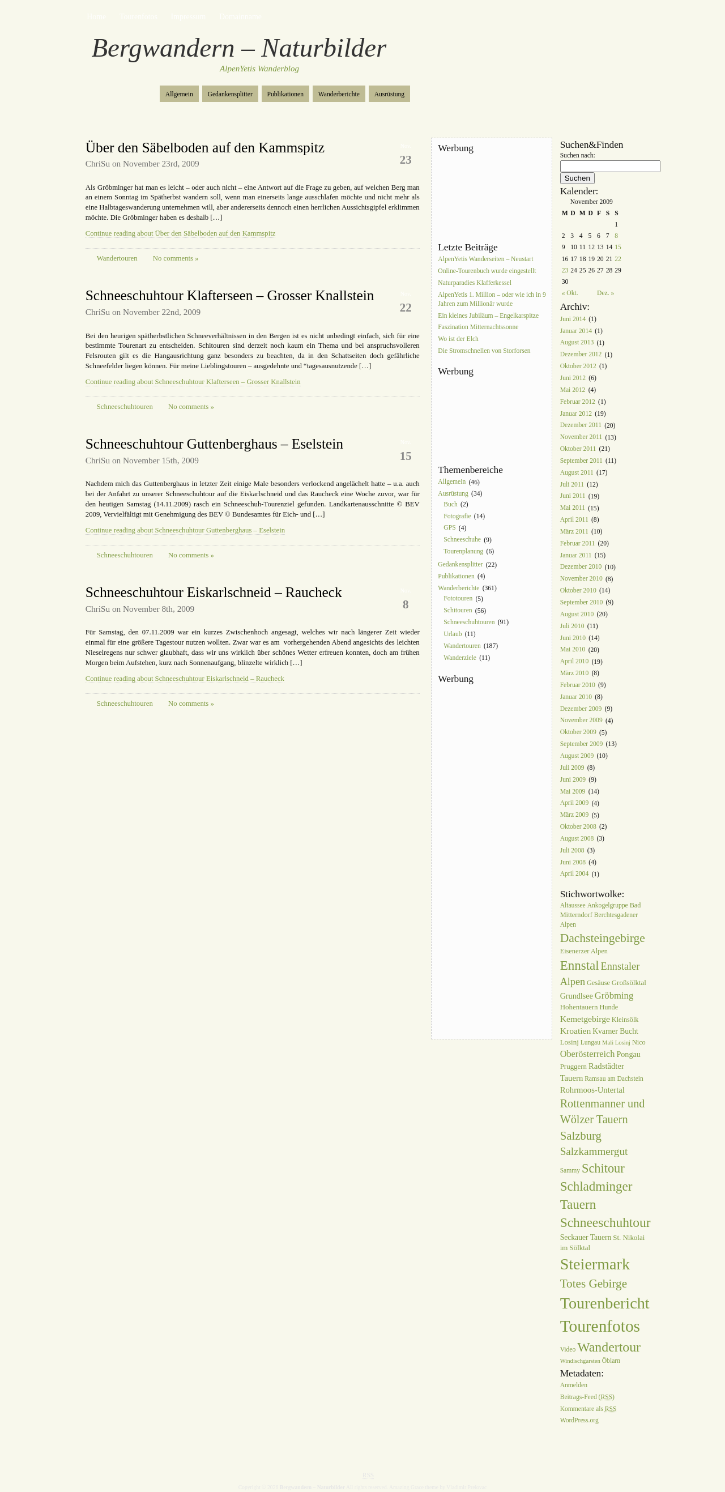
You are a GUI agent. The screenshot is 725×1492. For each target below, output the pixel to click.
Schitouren (457, 611)
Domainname (240, 16)
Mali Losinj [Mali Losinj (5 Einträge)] (616, 1042)
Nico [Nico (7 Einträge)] (639, 1042)
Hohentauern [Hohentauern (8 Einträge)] (579, 1007)
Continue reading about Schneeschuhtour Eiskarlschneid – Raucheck (185, 679)
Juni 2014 (573, 319)
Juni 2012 (573, 378)
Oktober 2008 (578, 826)
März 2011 (574, 531)
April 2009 (574, 803)
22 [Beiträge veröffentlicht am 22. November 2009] (618, 259)
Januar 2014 (576, 331)
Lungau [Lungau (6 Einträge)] (590, 1042)
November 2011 (581, 437)
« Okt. (570, 293)
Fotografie (457, 516)
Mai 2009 (573, 791)
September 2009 (581, 744)
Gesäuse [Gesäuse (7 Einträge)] (598, 983)
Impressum (188, 16)
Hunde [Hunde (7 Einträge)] (608, 1007)
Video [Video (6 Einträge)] (568, 1349)
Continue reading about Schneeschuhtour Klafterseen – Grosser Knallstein (193, 382)
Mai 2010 (573, 650)
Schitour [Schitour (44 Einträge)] (603, 1168)
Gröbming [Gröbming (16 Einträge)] (614, 995)
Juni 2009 (573, 779)
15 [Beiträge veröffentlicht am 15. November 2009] (618, 247)
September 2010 (581, 602)
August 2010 (577, 614)
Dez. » (605, 293)
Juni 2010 (573, 638)
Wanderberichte (339, 94)
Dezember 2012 (581, 355)
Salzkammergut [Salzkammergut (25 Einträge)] (594, 1151)
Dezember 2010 (581, 567)
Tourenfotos (138, 16)
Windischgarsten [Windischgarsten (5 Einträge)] (580, 1361)
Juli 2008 (572, 850)
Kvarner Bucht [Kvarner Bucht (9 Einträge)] (615, 1031)
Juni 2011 (573, 496)
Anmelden (573, 1385)
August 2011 (577, 472)
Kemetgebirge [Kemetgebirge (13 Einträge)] (585, 1019)
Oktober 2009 (578, 732)
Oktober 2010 (578, 590)
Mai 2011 (572, 508)
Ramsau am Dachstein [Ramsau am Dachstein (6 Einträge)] (614, 1078)
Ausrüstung (389, 94)
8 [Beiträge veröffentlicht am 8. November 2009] (616, 236)
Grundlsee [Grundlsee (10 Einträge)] (576, 995)
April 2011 (574, 519)
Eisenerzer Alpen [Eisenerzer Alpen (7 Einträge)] (584, 951)
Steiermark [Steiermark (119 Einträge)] (595, 1264)
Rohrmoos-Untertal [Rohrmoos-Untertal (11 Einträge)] (592, 1089)
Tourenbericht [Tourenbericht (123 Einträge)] (605, 1303)
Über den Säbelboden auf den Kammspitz (205, 147)
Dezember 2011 (581, 425)
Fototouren (457, 599)
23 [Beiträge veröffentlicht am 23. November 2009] (565, 270)
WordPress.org (579, 1421)
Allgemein (179, 94)
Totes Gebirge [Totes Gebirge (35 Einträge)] (593, 1283)
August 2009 (577, 756)
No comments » (176, 258)
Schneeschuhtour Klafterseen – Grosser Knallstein (230, 295)
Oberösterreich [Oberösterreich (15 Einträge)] (587, 1053)
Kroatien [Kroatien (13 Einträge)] (575, 1030)
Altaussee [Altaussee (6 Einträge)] (573, 905)
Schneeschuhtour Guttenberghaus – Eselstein (214, 444)
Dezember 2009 (581, 709)
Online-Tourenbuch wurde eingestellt (487, 271)
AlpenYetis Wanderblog (259, 68)
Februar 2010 (577, 685)
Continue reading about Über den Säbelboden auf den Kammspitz (181, 233)
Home (96, 16)
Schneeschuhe (462, 540)
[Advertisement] (489, 197)
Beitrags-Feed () (587, 1397)
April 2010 (574, 662)
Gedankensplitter (230, 94)
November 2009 (581, 720)
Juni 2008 (573, 862)
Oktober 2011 (578, 449)
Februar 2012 (577, 402)
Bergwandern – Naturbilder (239, 47)
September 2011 (581, 460)
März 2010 (574, 673)
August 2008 (577, 838)
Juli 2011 (572, 484)
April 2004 (574, 874)
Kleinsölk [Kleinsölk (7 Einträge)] (625, 1020)
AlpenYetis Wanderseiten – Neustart (485, 259)
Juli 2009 (572, 767)
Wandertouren (117, 258)
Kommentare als (588, 1409)
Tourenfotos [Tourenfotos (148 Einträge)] (600, 1326)
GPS (449, 528)
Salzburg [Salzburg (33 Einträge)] (581, 1135)
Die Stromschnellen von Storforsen (484, 351)
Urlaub (452, 634)
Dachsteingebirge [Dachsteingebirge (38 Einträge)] (602, 938)
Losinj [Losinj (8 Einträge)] (569, 1042)
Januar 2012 (576, 413)
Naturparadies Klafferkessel (474, 283)
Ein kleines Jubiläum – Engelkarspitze (488, 315)
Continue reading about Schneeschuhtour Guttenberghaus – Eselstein (185, 530)
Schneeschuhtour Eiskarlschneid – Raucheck (214, 592)
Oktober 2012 (578, 366)
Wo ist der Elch (458, 339)
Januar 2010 (576, 697)
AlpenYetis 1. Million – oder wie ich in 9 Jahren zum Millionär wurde (491, 299)
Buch (450, 504)
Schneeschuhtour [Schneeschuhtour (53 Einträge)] (605, 1222)
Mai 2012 (573, 390)
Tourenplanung (463, 551)
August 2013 (577, 343)
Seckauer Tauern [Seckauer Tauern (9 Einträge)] (586, 1237)
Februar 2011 (577, 543)
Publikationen (285, 94)
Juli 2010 (572, 626)
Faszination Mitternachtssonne (478, 327)
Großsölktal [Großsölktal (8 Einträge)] (629, 982)
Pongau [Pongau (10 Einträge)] (628, 1054)
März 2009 (574, 815)
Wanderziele (459, 658)
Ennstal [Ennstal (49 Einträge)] (579, 965)
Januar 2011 (576, 555)
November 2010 (581, 579)
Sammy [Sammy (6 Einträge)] (570, 1170)
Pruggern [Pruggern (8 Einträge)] (573, 1066)
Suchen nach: (577, 155)
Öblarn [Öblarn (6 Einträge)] (611, 1361)
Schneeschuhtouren (125, 407)
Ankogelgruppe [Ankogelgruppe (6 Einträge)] (607, 905)
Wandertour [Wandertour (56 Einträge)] (609, 1347)
